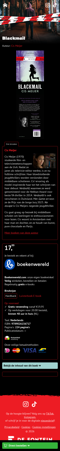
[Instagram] (46, 5)
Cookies (25, 427)
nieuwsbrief (47, 420)
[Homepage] (5, 5)
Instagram (29, 417)
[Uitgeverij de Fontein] (30, 439)
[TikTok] (53, 5)
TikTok (50, 413)
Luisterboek (25, 296)
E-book (37, 296)
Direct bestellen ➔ (17, 445)
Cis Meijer (16, 45)
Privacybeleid (11, 427)
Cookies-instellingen (44, 427)
